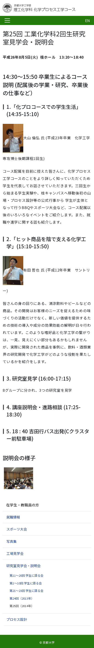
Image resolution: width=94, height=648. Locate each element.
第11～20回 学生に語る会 (26, 575)
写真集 (11, 541)
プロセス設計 (16, 619)
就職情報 (13, 517)
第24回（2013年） (22, 598)
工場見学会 (15, 553)
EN (87, 20)
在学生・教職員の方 (22, 505)
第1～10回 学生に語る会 (26, 583)
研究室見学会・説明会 (23, 565)
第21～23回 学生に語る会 (26, 590)
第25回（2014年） (22, 606)
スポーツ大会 (16, 529)
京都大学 (49, 642)
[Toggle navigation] (7, 20)
